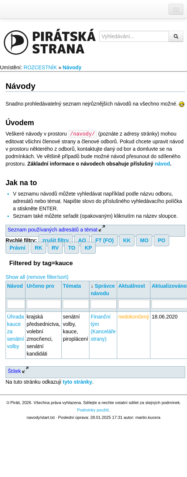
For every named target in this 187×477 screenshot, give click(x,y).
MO (144, 240)
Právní (18, 247)
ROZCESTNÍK (40, 67)
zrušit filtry (55, 240)
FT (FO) (104, 240)
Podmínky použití (93, 409)
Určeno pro (40, 285)
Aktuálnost (131, 285)
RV (55, 247)
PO (161, 240)
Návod (15, 285)
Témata (72, 285)
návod (162, 163)
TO (71, 247)
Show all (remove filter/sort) (37, 277)
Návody (72, 67)
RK (38, 247)
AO (82, 240)
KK (126, 240)
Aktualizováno (169, 285)
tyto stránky (77, 381)
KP (88, 247)
